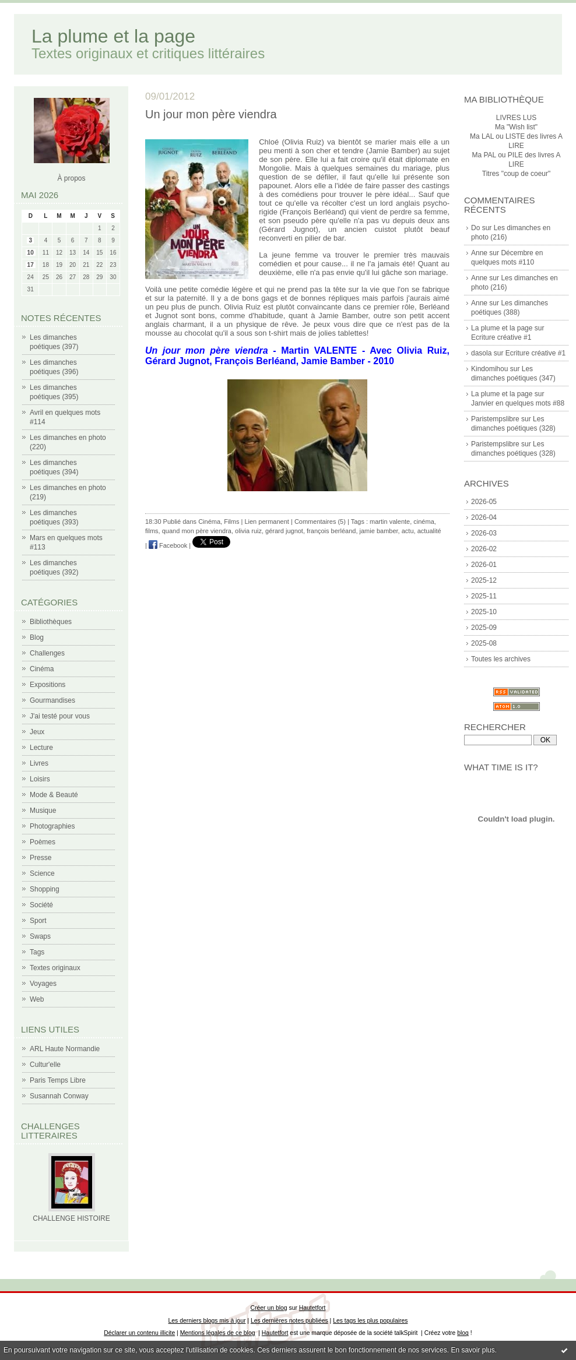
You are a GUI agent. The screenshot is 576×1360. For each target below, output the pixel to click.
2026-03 (484, 533)
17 (30, 265)
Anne (479, 253)
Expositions (47, 685)
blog (463, 1333)
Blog (37, 637)
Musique (43, 810)
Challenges (47, 653)
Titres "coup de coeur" (516, 174)
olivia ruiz (248, 530)
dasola (481, 353)
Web (37, 999)
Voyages (43, 984)
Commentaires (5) (320, 521)
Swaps (40, 936)
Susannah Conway (59, 1096)
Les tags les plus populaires (370, 1320)
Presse (40, 858)
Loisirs (40, 779)
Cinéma (42, 669)
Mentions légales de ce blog (217, 1333)
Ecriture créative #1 (501, 337)
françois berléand (331, 530)
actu (408, 530)
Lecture (41, 748)
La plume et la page (113, 36)
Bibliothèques (51, 622)
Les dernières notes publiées (289, 1320)
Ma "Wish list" (516, 127)
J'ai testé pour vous (60, 716)
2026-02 (484, 549)
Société (41, 905)
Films (231, 521)
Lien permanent (266, 521)
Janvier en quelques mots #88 (517, 403)
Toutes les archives (501, 659)
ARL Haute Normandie (65, 1049)
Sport (38, 921)
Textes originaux (55, 968)
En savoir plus (472, 1350)
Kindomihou (489, 369)
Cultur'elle (45, 1064)
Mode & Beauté (54, 795)
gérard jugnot (284, 530)
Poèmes (42, 842)
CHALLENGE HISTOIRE (71, 1218)
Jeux (37, 732)
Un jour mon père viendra (211, 114)
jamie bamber (379, 530)
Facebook (168, 545)
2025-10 (484, 612)
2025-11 (484, 596)
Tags (37, 952)
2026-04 (484, 517)
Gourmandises (52, 700)
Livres (39, 763)
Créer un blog (269, 1308)
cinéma (423, 521)
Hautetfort (312, 1308)
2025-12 (484, 580)
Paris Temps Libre (58, 1080)
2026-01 (484, 565)
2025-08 (484, 643)
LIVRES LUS (516, 118)
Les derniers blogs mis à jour (207, 1320)
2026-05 (484, 502)
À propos (71, 178)
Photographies (52, 826)
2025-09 (484, 627)
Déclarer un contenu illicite (139, 1333)
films (152, 530)
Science (42, 873)
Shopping (44, 889)
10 (30, 252)
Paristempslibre (495, 419)
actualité (429, 530)
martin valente (390, 521)
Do (475, 228)
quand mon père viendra (196, 530)
